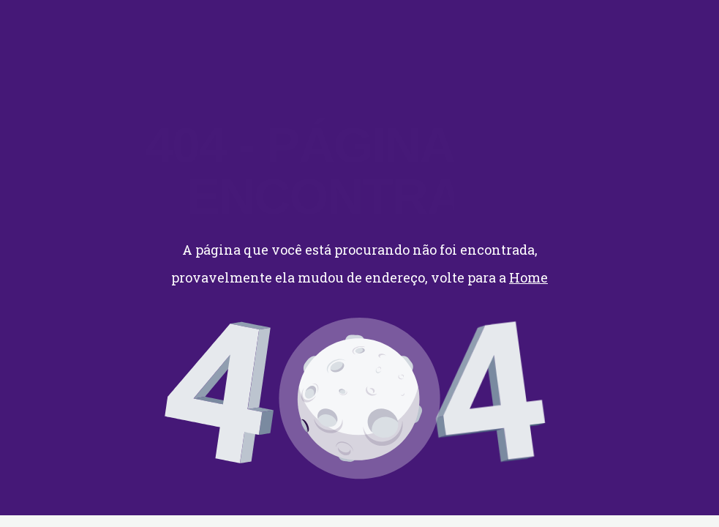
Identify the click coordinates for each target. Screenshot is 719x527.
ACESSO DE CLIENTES (431, 27)
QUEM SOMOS (302, 27)
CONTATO (159, 42)
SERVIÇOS (211, 27)
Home (528, 277)
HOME (146, 27)
